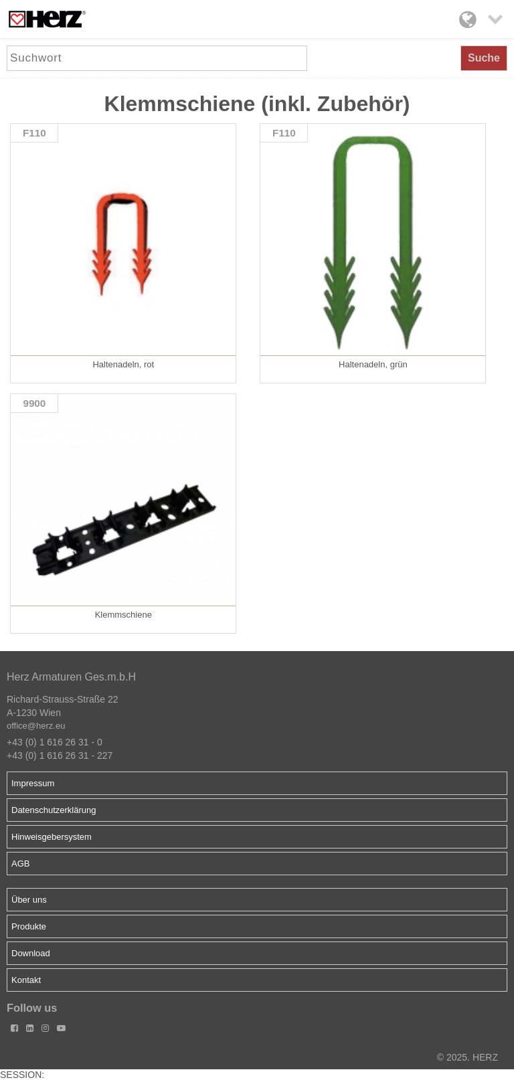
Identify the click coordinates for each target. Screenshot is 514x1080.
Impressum (32, 783)
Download (30, 953)
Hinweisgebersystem (51, 837)
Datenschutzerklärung (53, 810)
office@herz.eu (36, 726)
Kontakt (26, 980)
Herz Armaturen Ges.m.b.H (71, 677)
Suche (484, 58)
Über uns (29, 900)
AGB (20, 864)
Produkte (28, 926)
